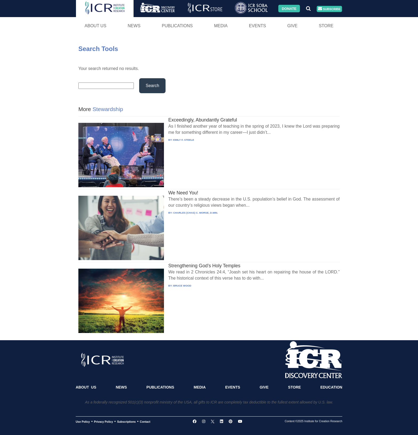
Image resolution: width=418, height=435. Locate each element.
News (134, 25)
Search (152, 85)
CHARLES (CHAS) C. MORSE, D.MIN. (195, 212)
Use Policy (83, 421)
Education (331, 387)
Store (326, 25)
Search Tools (98, 48)
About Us (95, 25)
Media (221, 25)
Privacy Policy (103, 421)
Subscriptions (126, 421)
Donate (289, 8)
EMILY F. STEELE (183, 139)
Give (292, 25)
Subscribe (329, 9)
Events (257, 25)
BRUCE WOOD (182, 285)
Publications (177, 25)
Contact (145, 421)
